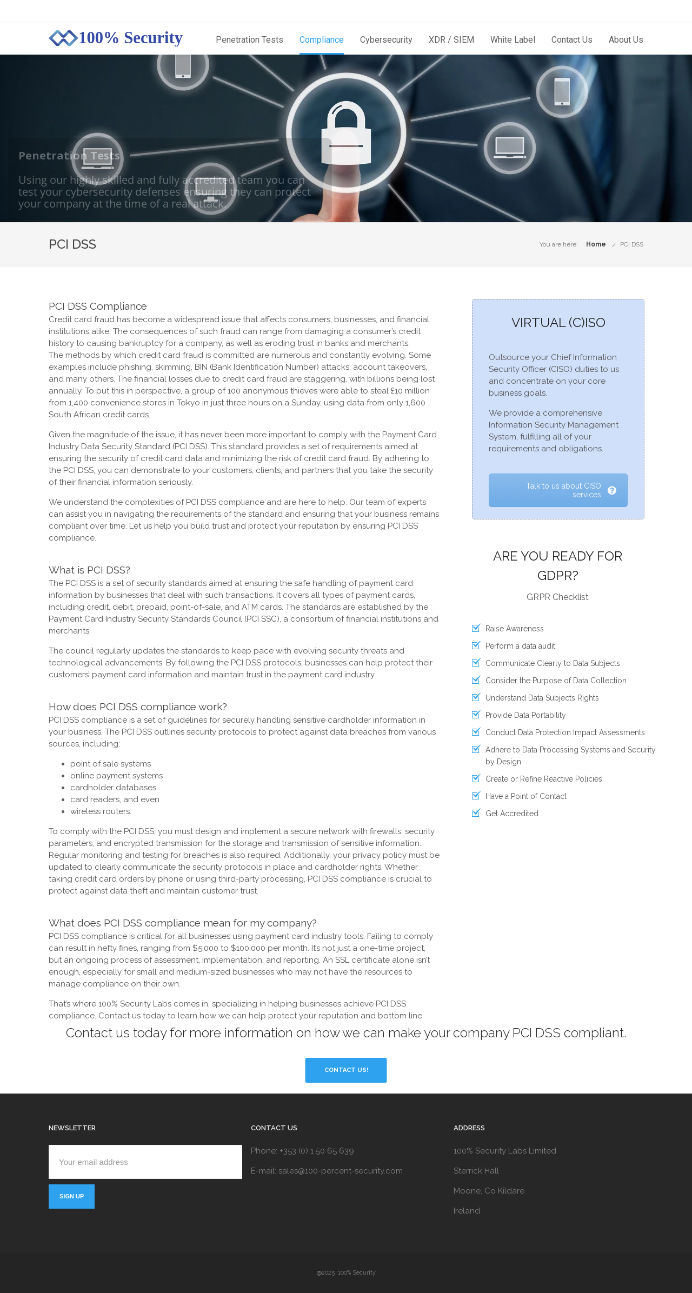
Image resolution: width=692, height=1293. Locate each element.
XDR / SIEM (451, 40)
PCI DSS (631, 244)
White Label (512, 40)
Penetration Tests (249, 40)
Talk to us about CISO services (571, 490)
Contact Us (572, 40)
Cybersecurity (386, 40)
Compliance (322, 40)
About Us (626, 40)
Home (596, 244)
